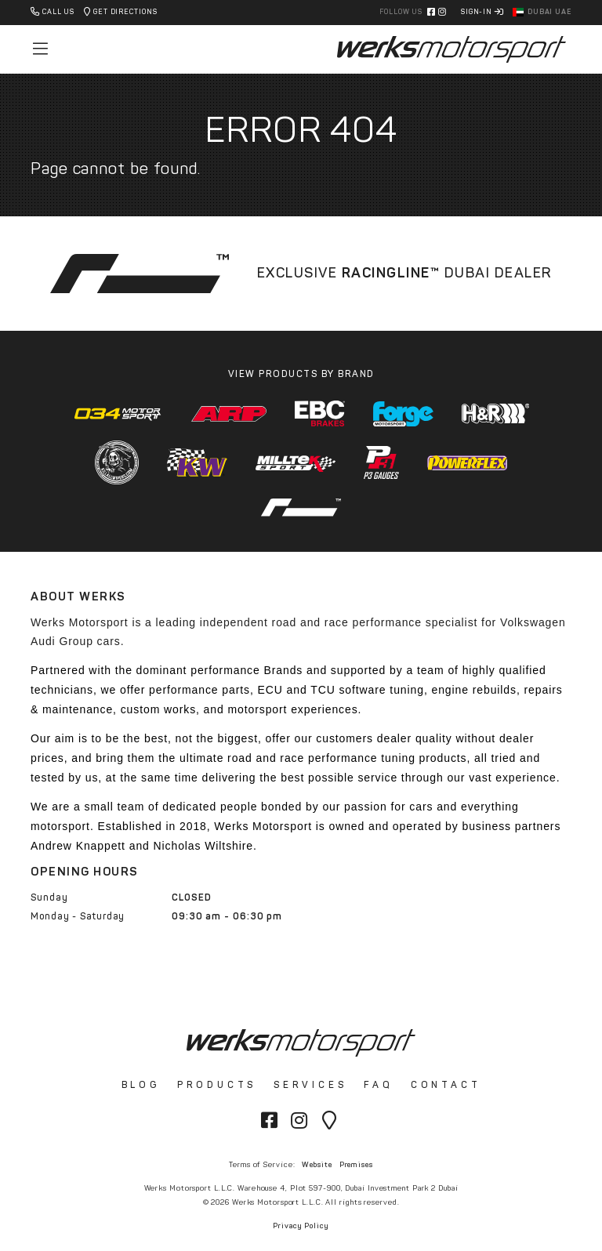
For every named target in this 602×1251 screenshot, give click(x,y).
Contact (446, 1084)
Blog (140, 1084)
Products (216, 1084)
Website (317, 1164)
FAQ (378, 1084)
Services (310, 1084)
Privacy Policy (301, 1225)
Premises (356, 1164)
